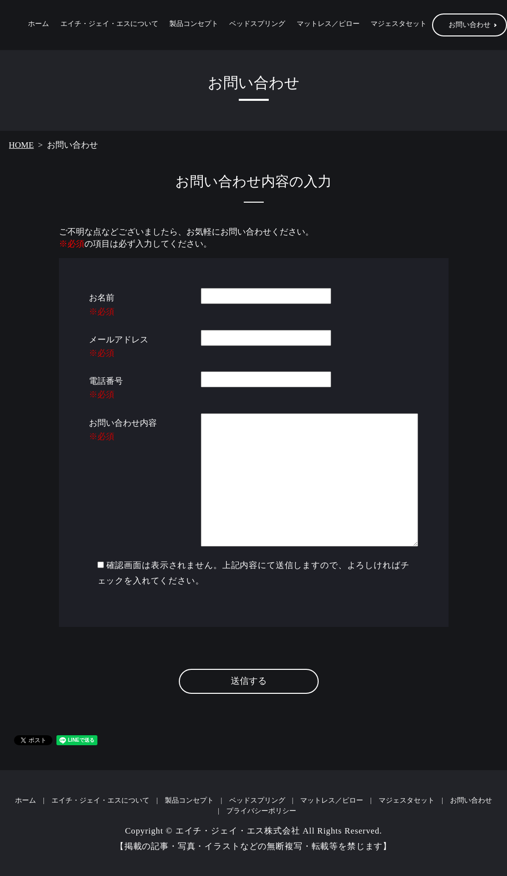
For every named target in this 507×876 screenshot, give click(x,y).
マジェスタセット (399, 25)
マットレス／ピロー (328, 25)
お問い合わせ (471, 801)
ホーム (38, 25)
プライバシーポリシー (261, 811)
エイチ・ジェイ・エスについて (109, 25)
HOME (21, 145)
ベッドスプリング (257, 25)
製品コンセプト (193, 25)
